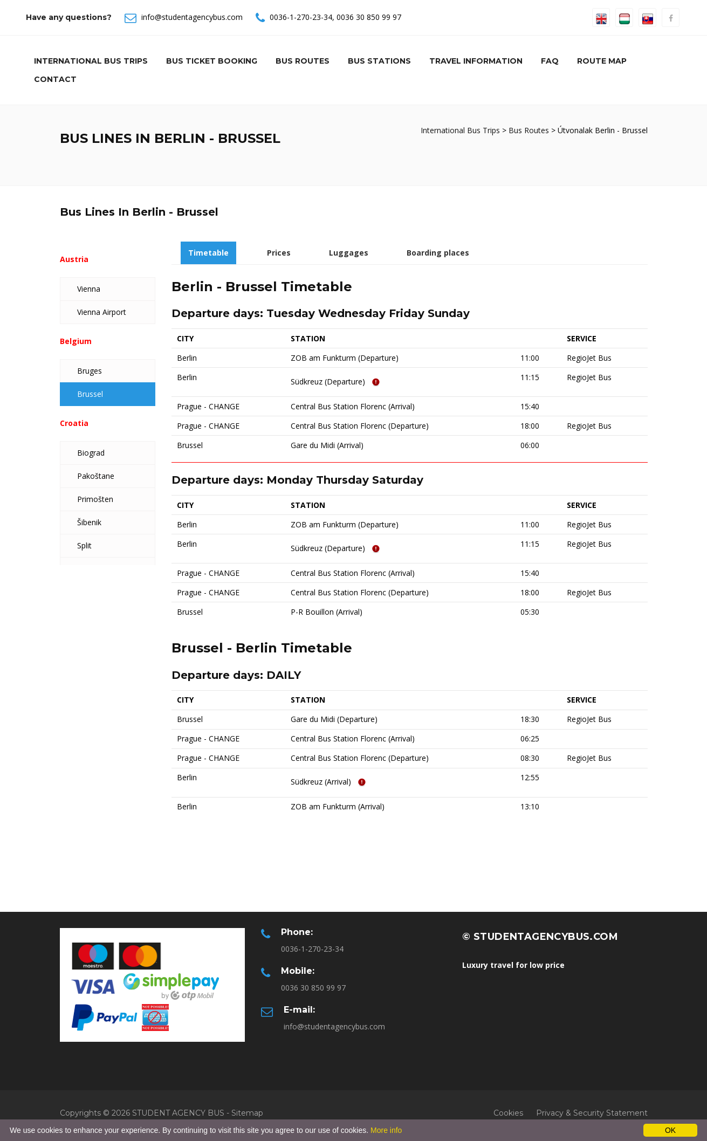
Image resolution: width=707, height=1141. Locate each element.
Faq (550, 61)
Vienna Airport (101, 312)
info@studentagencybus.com (192, 17)
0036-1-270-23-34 (301, 17)
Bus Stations (379, 61)
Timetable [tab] (208, 253)
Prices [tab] (279, 253)
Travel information (476, 61)
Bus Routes (303, 61)
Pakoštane (95, 476)
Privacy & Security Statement (592, 1113)
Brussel (90, 394)
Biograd (91, 453)
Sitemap (247, 1113)
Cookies (508, 1113)
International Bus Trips (91, 61)
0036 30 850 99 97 (369, 17)
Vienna (88, 289)
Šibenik (89, 522)
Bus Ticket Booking (211, 61)
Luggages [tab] (348, 253)
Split (84, 545)
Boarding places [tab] (438, 253)
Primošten (95, 499)
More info (386, 1130)
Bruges (89, 371)
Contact (55, 79)
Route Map (602, 61)
